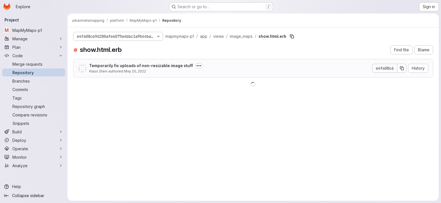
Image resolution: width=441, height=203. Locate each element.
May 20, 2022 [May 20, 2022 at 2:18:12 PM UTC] (135, 71)
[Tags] (33, 98)
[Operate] (33, 149)
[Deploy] (33, 140)
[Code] (33, 55)
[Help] (33, 187)
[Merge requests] (33, 64)
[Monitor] (33, 157)
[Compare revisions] (33, 115)
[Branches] (33, 81)
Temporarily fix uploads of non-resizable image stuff (141, 65)
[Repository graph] (33, 106)
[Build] (33, 132)
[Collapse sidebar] (33, 196)
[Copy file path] (291, 36)
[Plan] (33, 47)
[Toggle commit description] (198, 65)
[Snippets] (33, 123)
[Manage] (33, 39)
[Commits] (33, 89)
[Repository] (33, 72)
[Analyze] (33, 165)
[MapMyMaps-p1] (33, 30)
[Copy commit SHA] (401, 68)
